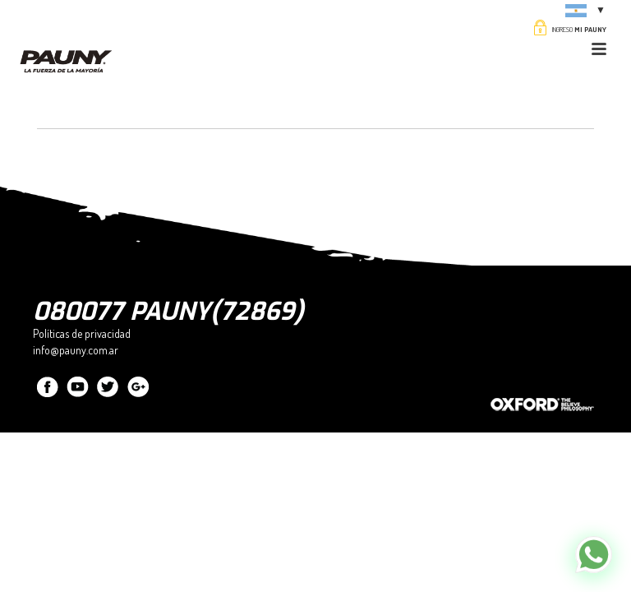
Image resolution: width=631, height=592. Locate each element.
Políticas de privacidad (82, 333)
